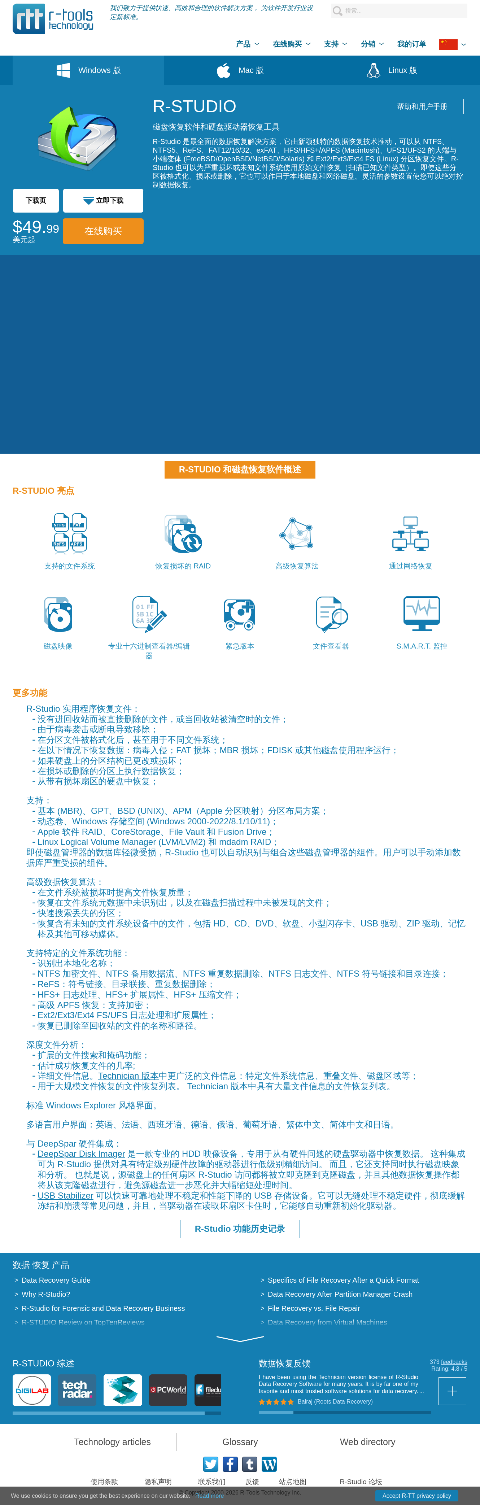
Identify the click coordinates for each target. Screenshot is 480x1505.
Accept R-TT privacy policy (417, 1496)
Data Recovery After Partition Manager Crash (340, 1294)
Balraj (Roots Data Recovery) (335, 1402)
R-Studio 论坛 (361, 1482)
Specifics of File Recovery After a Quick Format (343, 1280)
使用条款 (104, 1482)
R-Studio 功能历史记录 (240, 1229)
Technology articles (112, 1442)
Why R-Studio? (46, 1294)
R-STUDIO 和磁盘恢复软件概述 (240, 469)
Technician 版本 (128, 1076)
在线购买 (103, 231)
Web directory (368, 1442)
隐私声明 (158, 1482)
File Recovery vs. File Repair (314, 1308)
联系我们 (212, 1482)
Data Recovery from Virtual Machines (327, 1322)
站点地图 (292, 1482)
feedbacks (454, 1362)
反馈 (252, 1482)
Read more (209, 1496)
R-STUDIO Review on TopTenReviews (83, 1322)
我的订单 (411, 44)
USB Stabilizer (65, 1195)
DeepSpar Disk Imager (81, 1154)
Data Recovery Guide (56, 1280)
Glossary (240, 1442)
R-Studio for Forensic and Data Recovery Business (103, 1308)
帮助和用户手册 (422, 106)
